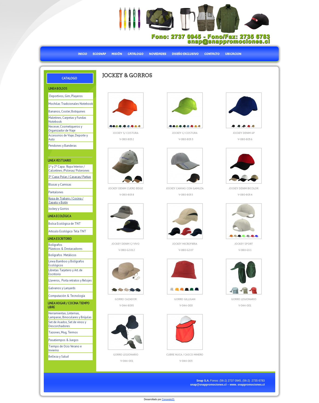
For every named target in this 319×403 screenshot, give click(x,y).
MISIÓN (117, 54)
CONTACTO (212, 54)
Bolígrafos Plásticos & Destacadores (65, 247)
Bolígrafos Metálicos (62, 255)
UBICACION (233, 54)
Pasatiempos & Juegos (63, 340)
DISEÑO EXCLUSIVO (185, 54)
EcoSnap (99, 54)
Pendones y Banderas (62, 146)
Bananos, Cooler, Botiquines (66, 111)
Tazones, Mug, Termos (63, 332)
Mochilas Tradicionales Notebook (70, 104)
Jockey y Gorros (58, 209)
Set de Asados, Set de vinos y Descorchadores (67, 324)
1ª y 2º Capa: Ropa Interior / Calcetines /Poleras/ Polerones (68, 169)
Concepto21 (168, 399)
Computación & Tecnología (66, 296)
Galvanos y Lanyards (61, 288)
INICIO (82, 54)
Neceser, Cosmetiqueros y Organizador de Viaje (65, 128)
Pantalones (55, 192)
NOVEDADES (157, 54)
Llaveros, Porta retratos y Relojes (70, 280)
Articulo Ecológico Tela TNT (67, 231)
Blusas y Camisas (59, 184)
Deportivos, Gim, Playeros (66, 96)
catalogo (135, 54)
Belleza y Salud (58, 357)
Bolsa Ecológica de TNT (64, 224)
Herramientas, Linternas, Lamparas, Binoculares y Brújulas (70, 315)
